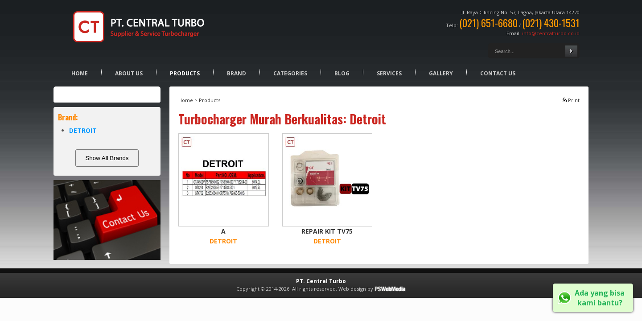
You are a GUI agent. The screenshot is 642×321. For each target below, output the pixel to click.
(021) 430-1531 (551, 23)
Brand (236, 73)
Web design (352, 288)
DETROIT (83, 130)
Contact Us (497, 73)
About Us (129, 73)
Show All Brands (106, 158)
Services (389, 73)
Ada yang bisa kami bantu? (600, 298)
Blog (342, 73)
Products (185, 73)
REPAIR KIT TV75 (327, 231)
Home (79, 73)
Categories (290, 73)
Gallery (441, 73)
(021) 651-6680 (488, 23)
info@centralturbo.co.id (551, 33)
